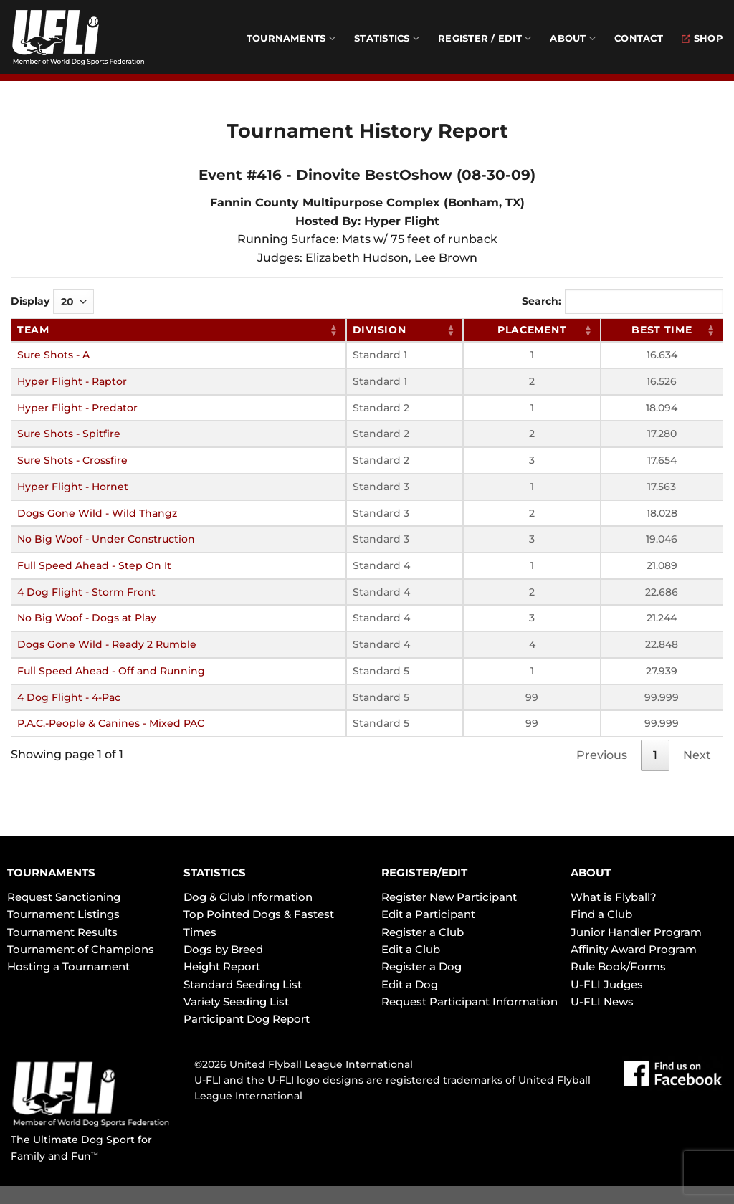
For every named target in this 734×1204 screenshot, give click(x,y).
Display (52, 301)
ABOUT (591, 872)
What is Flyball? (614, 897)
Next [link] (697, 755)
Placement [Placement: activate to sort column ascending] (531, 329)
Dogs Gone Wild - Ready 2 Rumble (106, 644)
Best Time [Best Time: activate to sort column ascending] (661, 329)
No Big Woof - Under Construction (106, 538)
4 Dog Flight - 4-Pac (68, 697)
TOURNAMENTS (51, 872)
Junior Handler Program (636, 932)
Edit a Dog (409, 984)
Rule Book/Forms (618, 966)
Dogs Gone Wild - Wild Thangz (97, 513)
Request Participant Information (469, 1001)
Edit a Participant (428, 914)
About (573, 38)
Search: (622, 301)
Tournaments (291, 38)
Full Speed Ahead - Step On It (94, 565)
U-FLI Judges (607, 984)
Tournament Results (62, 932)
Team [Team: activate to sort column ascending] (33, 329)
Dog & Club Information (248, 897)
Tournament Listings (63, 914)
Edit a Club (410, 949)
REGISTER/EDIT (424, 872)
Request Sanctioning (63, 897)
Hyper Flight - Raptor (72, 381)
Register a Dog (421, 966)
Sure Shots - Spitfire (68, 433)
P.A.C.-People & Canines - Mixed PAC (110, 723)
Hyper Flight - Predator (77, 407)
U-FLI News (602, 1001)
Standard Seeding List (243, 984)
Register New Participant (449, 897)
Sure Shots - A (53, 354)
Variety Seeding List (236, 1001)
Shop (702, 38)
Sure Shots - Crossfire (72, 460)
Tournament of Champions (80, 949)
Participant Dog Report (247, 1019)
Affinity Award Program (634, 949)
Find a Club (601, 914)
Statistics (386, 38)
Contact (638, 38)
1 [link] (655, 755)
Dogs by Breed (223, 949)
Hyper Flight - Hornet (72, 486)
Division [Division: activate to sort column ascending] (379, 329)
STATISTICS (215, 872)
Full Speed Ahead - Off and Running (111, 670)
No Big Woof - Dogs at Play (86, 617)
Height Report (222, 966)
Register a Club (422, 932)
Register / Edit (484, 38)
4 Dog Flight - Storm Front (86, 592)
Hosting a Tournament (68, 966)
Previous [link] (601, 755)
